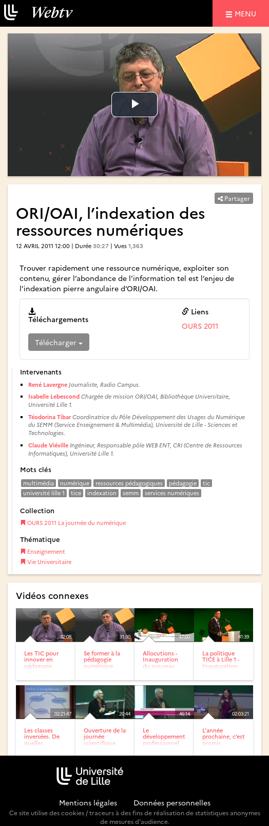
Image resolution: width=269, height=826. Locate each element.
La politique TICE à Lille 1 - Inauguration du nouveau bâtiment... (220, 665)
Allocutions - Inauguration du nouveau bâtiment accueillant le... (163, 665)
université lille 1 (44, 493)
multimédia (38, 483)
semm (131, 493)
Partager (234, 198)
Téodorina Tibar (49, 417)
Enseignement (42, 551)
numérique (74, 483)
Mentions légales (88, 802)
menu (247, 13)
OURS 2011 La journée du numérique (73, 523)
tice (76, 493)
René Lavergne (47, 384)
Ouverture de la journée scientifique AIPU (105, 739)
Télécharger (59, 342)
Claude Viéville (48, 445)
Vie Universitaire (45, 562)
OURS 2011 (200, 326)
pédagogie (183, 483)
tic (206, 483)
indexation (102, 493)
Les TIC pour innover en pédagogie (41, 659)
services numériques (172, 493)
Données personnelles (171, 802)
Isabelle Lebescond (54, 396)
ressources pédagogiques (129, 483)
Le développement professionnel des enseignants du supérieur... (164, 745)
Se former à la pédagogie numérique (102, 659)
